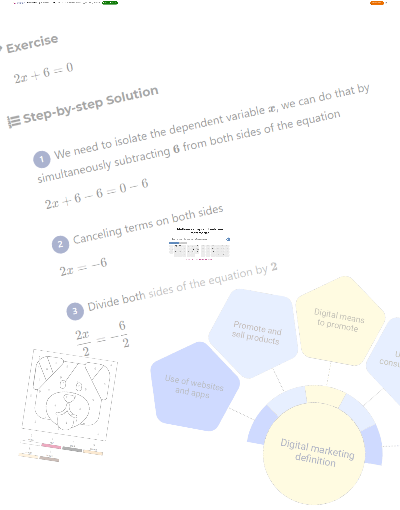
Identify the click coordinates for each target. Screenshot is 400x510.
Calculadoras (44, 3)
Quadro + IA (57, 3)
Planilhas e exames (73, 3)
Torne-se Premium (110, 3)
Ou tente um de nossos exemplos (200, 259)
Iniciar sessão (377, 3)
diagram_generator (91, 3)
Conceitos (32, 3)
